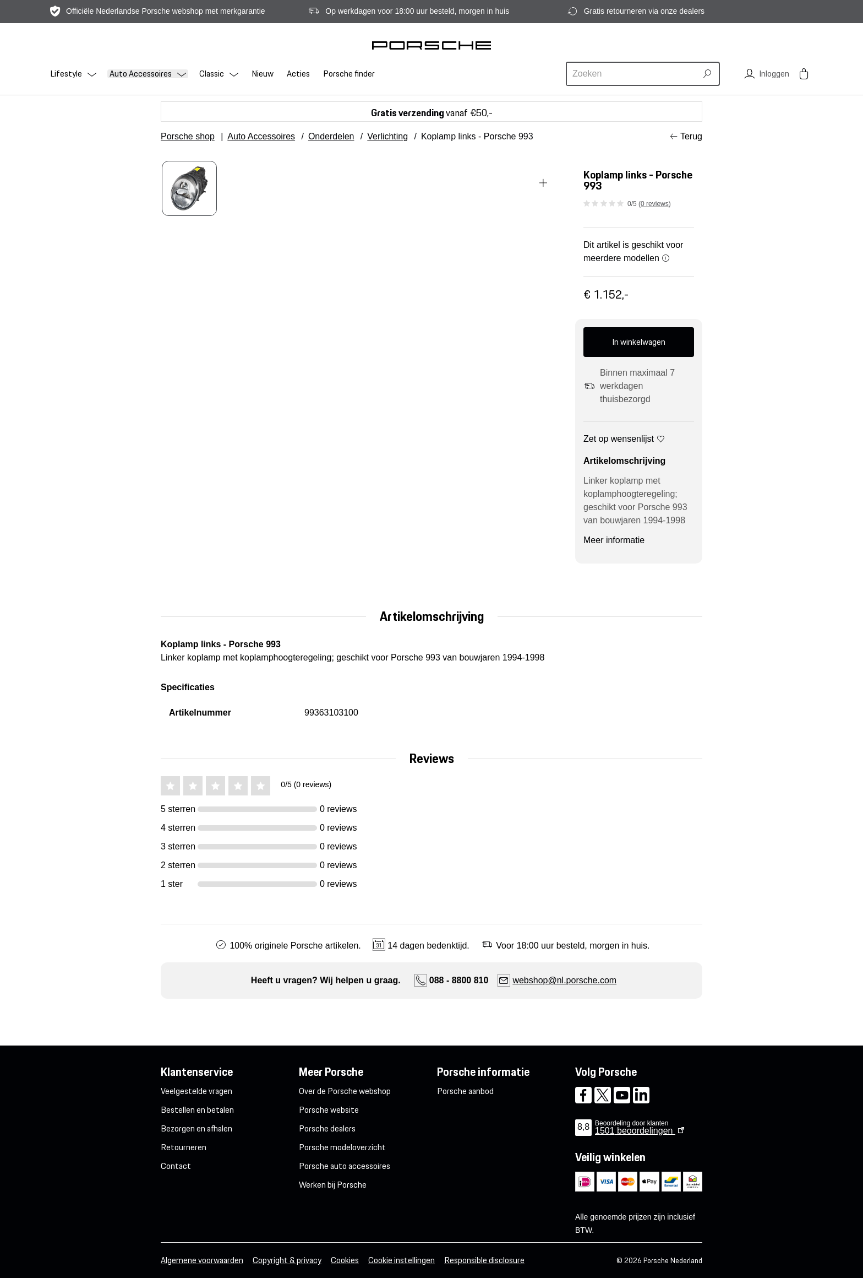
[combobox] (633, 74)
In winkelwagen (638, 341)
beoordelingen (635, 1130)
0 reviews (655, 204)
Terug (691, 136)
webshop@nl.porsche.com (564, 980)
